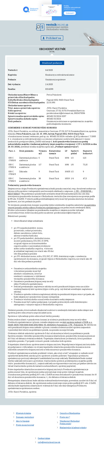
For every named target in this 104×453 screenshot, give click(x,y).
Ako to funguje (23, 421)
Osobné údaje (44, 438)
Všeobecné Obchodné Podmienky (70, 422)
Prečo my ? (65, 417)
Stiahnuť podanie (52, 62)
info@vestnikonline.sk (49, 442)
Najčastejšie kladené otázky (73, 427)
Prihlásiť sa (53, 38)
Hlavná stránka (23, 413)
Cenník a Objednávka (70, 413)
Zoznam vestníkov (25, 417)
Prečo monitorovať (25, 425)
